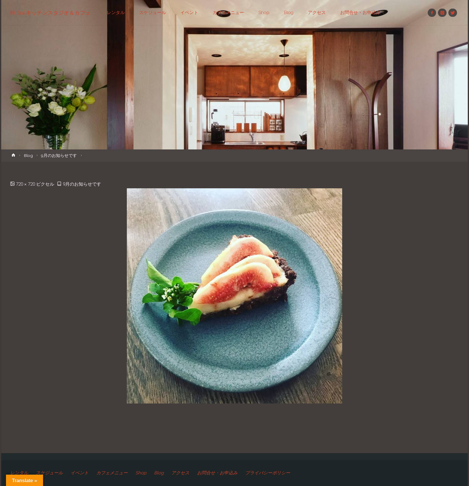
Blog (28, 155)
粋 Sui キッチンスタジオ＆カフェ (50, 13)
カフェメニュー (112, 473)
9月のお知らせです (59, 155)
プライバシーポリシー (267, 473)
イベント (80, 473)
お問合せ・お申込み (217, 473)
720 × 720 (26, 184)
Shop (140, 473)
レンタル (19, 473)
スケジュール (49, 473)
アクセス (180, 473)
